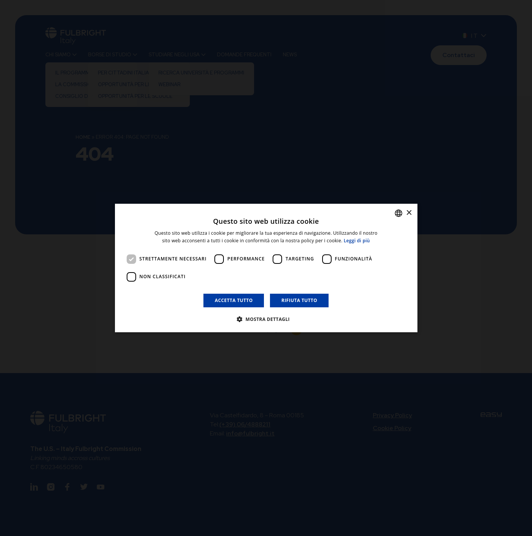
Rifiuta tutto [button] (299, 300)
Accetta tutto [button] (234, 300)
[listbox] (398, 213)
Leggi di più (357, 240)
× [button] (409, 213)
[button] (266, 319)
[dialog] (266, 268)
